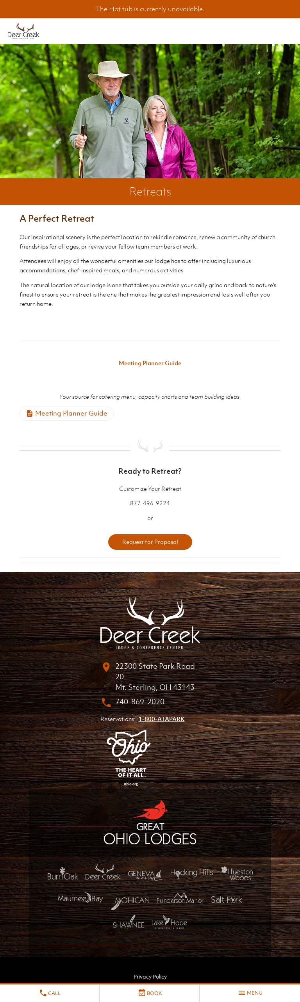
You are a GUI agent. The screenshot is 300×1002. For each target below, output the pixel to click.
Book (150, 993)
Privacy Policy (150, 976)
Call (50, 993)
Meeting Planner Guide (150, 363)
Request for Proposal (150, 541)
